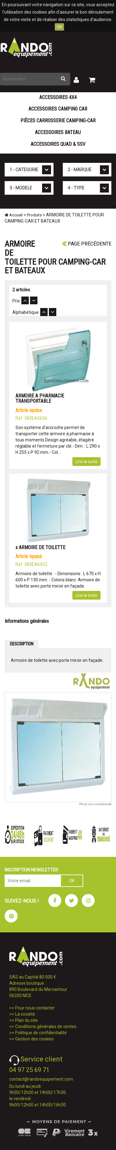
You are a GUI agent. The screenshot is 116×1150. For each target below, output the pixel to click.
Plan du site (26, 1020)
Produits (34, 215)
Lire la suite (86, 461)
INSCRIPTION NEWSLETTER (31, 869)
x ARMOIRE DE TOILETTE (40, 547)
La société (25, 1014)
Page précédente (86, 244)
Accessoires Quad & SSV (58, 144)
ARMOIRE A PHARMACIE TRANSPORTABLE (39, 398)
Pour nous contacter (35, 1007)
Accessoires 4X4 (58, 97)
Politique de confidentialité (41, 1032)
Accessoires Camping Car (57, 109)
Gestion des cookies (34, 1038)
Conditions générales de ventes (45, 1026)
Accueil (14, 215)
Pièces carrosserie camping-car (58, 121)
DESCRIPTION (21, 643)
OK (59, 26)
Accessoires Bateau (58, 132)
